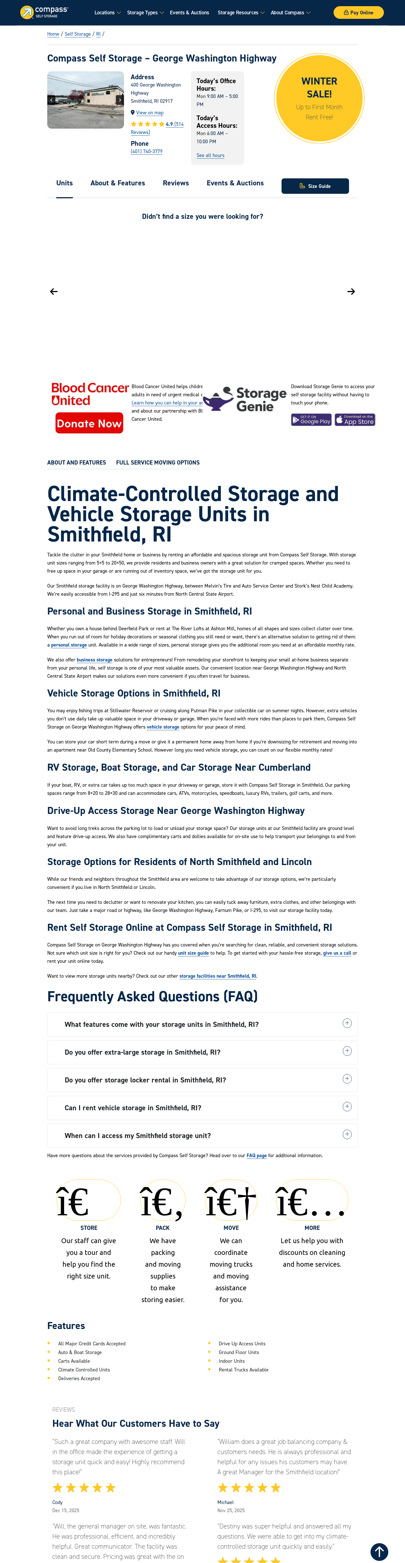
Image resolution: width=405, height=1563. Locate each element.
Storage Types (142, 12)
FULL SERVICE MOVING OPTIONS (158, 462)
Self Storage (78, 34)
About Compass (287, 12)
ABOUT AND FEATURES (76, 462)
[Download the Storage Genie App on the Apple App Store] (355, 419)
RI (98, 34)
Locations (104, 12)
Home (53, 34)
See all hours (210, 155)
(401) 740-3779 (147, 151)
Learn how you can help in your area (170, 403)
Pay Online (359, 12)
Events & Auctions (189, 12)
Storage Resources (238, 12)
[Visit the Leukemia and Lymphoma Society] (89, 410)
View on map (149, 112)
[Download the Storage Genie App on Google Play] (311, 419)
